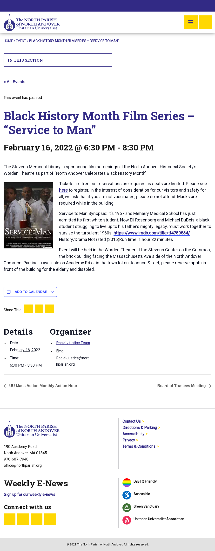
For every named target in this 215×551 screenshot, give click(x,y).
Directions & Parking (139, 427)
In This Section (58, 60)
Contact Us (131, 421)
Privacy (128, 440)
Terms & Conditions (138, 446)
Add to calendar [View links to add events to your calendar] (31, 292)
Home (8, 41)
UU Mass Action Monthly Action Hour (42, 386)
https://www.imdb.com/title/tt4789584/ (152, 232)
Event (21, 41)
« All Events (14, 82)
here (63, 190)
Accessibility (133, 434)
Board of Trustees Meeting (182, 386)
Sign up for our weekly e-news (29, 494)
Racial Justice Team (73, 343)
